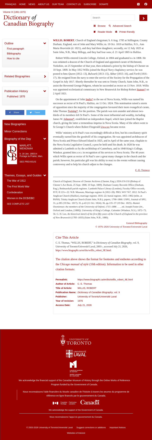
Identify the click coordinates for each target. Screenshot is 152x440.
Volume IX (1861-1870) (14, 12)
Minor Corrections (15, 131)
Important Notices (118, 427)
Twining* (73, 111)
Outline (8, 43)
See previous (28, 161)
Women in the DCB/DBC (21, 198)
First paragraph (15, 48)
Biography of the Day (17, 138)
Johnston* (69, 119)
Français (10, 4)
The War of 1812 (16, 180)
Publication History (16, 91)
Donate (103, 4)
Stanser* (141, 89)
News (32, 4)
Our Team (58, 4)
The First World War (18, 186)
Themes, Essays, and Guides (23, 175)
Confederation (15, 192)
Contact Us (74, 4)
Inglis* (89, 99)
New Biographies (15, 124)
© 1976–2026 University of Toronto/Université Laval (121, 226)
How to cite (13, 58)
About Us (43, 4)
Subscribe (89, 4)
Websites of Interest (76, 433)
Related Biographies (17, 76)
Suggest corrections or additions (91, 427)
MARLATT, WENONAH (26, 147)
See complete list (18, 204)
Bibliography (14, 53)
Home (22, 4)
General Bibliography (136, 223)
